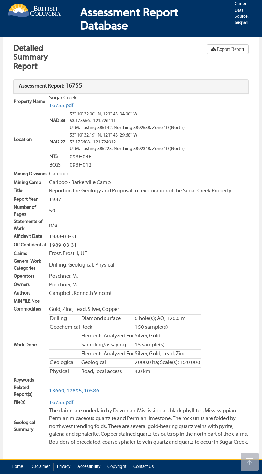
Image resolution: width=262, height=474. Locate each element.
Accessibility (88, 466)
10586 (91, 391)
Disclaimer (40, 466)
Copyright (116, 466)
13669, (57, 391)
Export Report (230, 49)
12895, (75, 391)
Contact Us (143, 466)
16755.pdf (61, 106)
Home (17, 466)
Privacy (63, 466)
